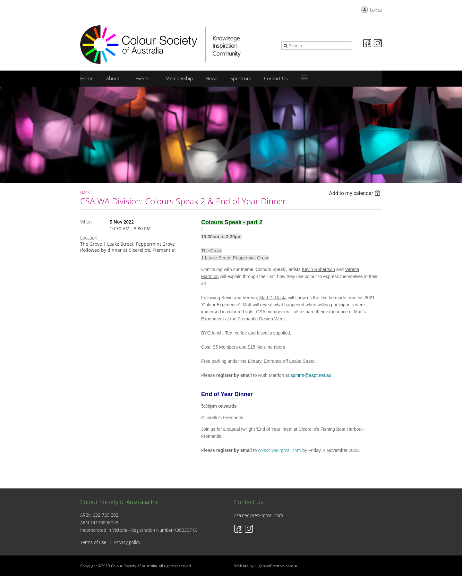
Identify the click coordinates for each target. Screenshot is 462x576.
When (86, 222)
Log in (376, 9)
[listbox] (355, 193)
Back (85, 192)
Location (88, 238)
